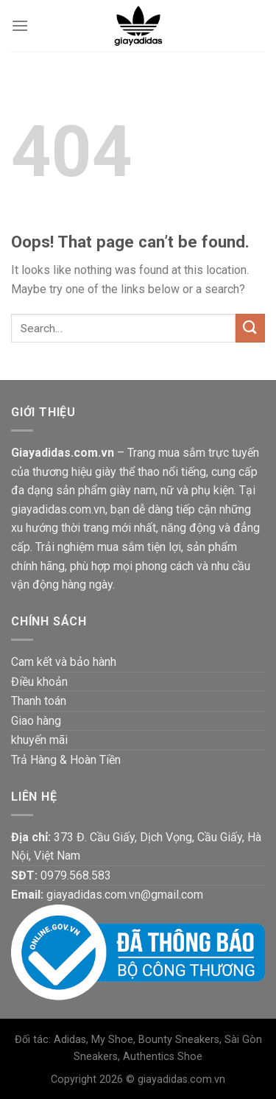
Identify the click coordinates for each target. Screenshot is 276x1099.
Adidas (70, 1039)
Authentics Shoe (162, 1056)
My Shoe (112, 1039)
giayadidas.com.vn (181, 1079)
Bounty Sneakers (178, 1039)
